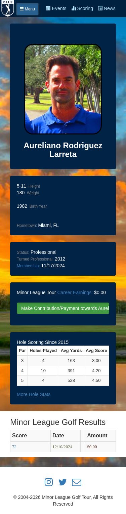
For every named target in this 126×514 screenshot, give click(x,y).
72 (14, 446)
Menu (27, 9)
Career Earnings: (75, 292)
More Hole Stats (33, 394)
